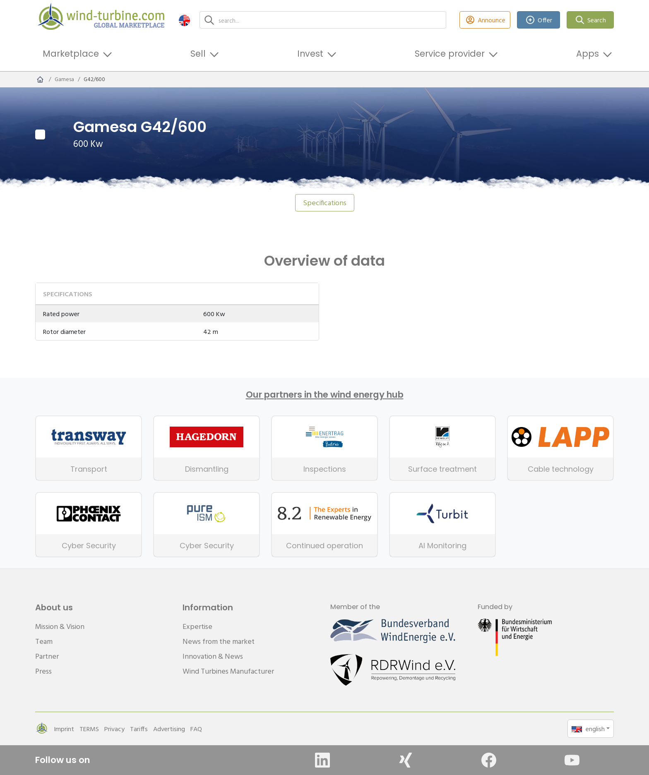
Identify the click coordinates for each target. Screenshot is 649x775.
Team (44, 641)
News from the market (219, 641)
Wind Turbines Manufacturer (228, 671)
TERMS (89, 729)
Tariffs (139, 729)
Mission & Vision (59, 626)
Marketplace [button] (71, 54)
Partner (47, 656)
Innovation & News (213, 656)
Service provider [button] (450, 54)
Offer (539, 20)
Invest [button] (310, 54)
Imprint (64, 729)
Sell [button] (198, 54)
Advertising (169, 729)
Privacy (114, 729)
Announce (484, 20)
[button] (184, 20)
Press (43, 671)
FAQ (196, 729)
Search (590, 20)
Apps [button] (587, 54)
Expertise (197, 626)
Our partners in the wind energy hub (325, 395)
